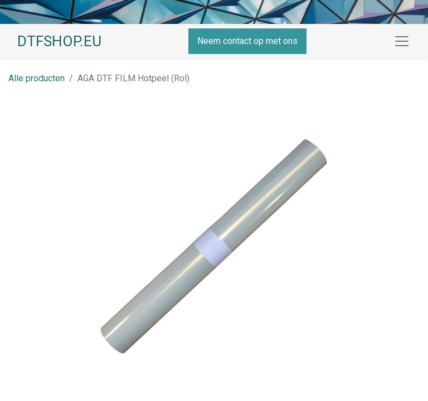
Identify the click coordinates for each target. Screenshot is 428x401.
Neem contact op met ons (247, 41)
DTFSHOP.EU (59, 41)
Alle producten (36, 78)
